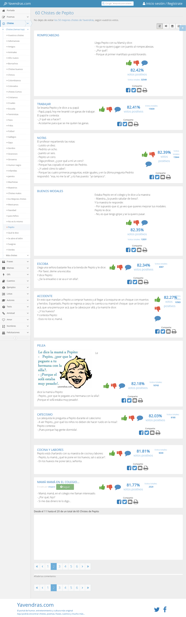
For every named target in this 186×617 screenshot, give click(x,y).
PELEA (41, 345)
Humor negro (14, 165)
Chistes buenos (15, 69)
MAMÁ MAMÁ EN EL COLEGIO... (58, 482)
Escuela (11, 108)
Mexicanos (12, 204)
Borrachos (12, 63)
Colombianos (14, 80)
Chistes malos (14, 193)
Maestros (12, 187)
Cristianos (12, 97)
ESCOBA (42, 264)
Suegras (11, 244)
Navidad (11, 210)
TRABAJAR (44, 104)
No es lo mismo (15, 221)
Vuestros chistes (15, 35)
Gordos (11, 148)
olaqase (51, 486)
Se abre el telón (15, 238)
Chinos (11, 74)
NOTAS (41, 138)
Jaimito (11, 176)
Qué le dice (13, 232)
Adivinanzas (13, 40)
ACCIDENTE (44, 296)
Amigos (11, 46)
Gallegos (11, 136)
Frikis (10, 125)
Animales (12, 52)
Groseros (12, 159)
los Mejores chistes (16, 198)
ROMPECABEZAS (48, 35)
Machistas (12, 182)
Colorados (12, 86)
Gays (10, 142)
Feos (10, 119)
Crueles (11, 103)
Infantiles (12, 170)
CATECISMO (45, 414)
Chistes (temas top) (15, 29)
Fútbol (10, 131)
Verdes (11, 249)
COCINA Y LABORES (50, 450)
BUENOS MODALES (50, 191)
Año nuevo (13, 57)
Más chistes (17, 255)
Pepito (10, 227)
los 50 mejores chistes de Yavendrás (74, 20)
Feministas (12, 114)
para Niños (13, 215)
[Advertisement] (64, 61)
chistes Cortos (14, 91)
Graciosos (12, 153)
